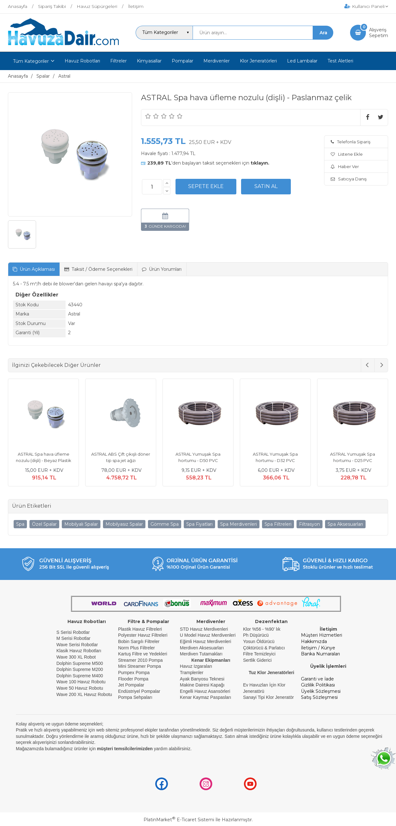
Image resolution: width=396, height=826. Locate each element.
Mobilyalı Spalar (81, 524)
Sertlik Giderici (257, 660)
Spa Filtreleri (278, 524)
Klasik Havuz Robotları (78, 650)
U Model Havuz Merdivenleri (208, 635)
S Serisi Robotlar (73, 632)
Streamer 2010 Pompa (140, 660)
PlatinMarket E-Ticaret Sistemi (179, 820)
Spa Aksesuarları (345, 524)
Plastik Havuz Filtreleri (140, 629)
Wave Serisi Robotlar (77, 644)
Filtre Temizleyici (259, 653)
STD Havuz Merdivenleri (204, 629)
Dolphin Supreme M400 (79, 675)
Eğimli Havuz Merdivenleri (205, 641)
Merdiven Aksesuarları (202, 647)
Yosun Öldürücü (258, 641)
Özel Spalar (44, 524)
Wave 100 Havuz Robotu (81, 681)
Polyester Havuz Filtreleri (143, 635)
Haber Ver (345, 166)
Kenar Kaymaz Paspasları (205, 697)
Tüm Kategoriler (31, 61)
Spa (20, 524)
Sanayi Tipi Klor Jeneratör (268, 697)
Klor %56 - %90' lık (261, 629)
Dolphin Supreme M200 (80, 669)
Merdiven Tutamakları (201, 653)
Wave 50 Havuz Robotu (80, 688)
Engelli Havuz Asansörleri (205, 691)
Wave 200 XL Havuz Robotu (84, 694)
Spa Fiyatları (199, 524)
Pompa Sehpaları (135, 697)
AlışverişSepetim (378, 32)
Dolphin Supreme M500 (79, 663)
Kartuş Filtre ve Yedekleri (142, 653)
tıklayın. (260, 163)
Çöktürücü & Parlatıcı (264, 647)
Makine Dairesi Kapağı (202, 684)
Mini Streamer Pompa (139, 666)
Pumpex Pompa (134, 672)
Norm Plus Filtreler (136, 647)
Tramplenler (191, 672)
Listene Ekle (347, 154)
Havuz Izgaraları (196, 666)
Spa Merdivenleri (238, 524)
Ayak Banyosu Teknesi (202, 678)
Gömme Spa (164, 524)
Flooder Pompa (133, 678)
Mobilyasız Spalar (124, 524)
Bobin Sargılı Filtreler (139, 641)
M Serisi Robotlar (73, 638)
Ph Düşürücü (256, 635)
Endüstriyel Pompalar (139, 691)
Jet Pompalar (131, 684)
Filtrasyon (309, 524)
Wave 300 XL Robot (76, 657)
